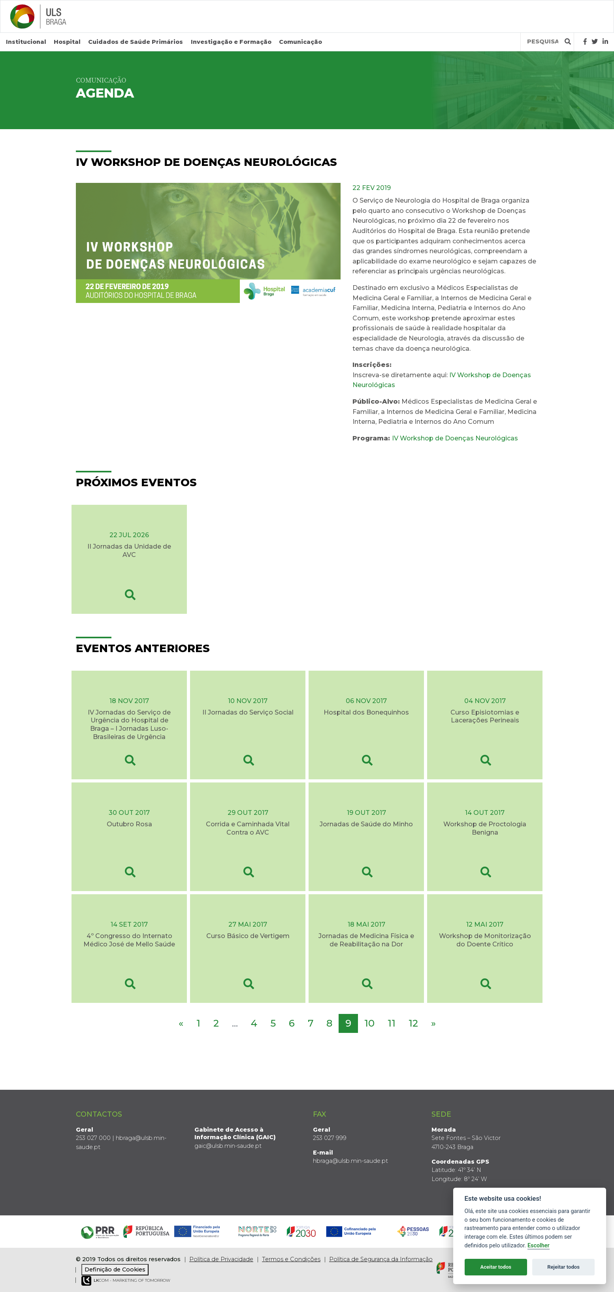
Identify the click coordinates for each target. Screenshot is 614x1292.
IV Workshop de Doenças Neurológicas (455, 438)
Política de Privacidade (221, 1258)
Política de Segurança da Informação (381, 1258)
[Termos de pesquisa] (542, 41)
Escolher (538, 1245)
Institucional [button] (26, 41)
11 (392, 1023)
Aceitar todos (495, 1267)
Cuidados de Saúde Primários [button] (135, 41)
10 (369, 1023)
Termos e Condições (291, 1258)
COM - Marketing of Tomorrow (125, 1281)
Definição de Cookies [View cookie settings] (115, 1269)
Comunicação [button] (300, 41)
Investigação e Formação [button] (231, 41)
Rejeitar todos (563, 1267)
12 (413, 1023)
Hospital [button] (67, 41)
